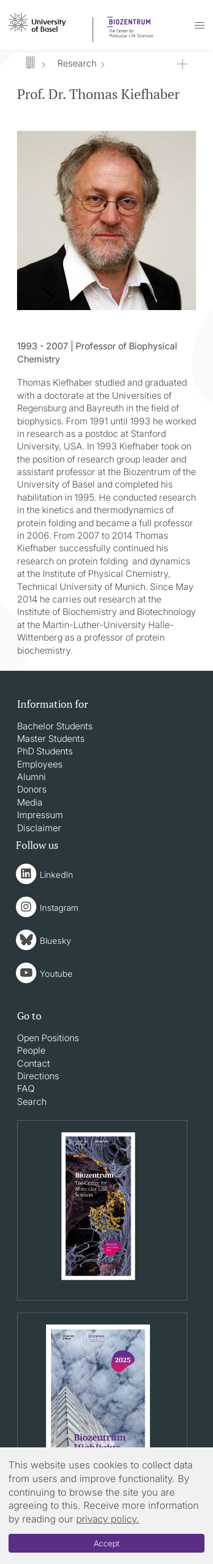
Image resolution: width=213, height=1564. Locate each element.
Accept (106, 1543)
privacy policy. (107, 1519)
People (31, 1050)
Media (30, 802)
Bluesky (55, 940)
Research (77, 63)
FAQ (26, 1088)
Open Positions (48, 1037)
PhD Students (45, 751)
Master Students (51, 738)
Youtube (56, 973)
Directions (38, 1076)
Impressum (40, 814)
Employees (39, 764)
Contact (33, 1063)
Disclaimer (39, 827)
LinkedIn (56, 874)
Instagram (59, 907)
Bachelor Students (55, 726)
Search (32, 1101)
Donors (32, 789)
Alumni (31, 776)
